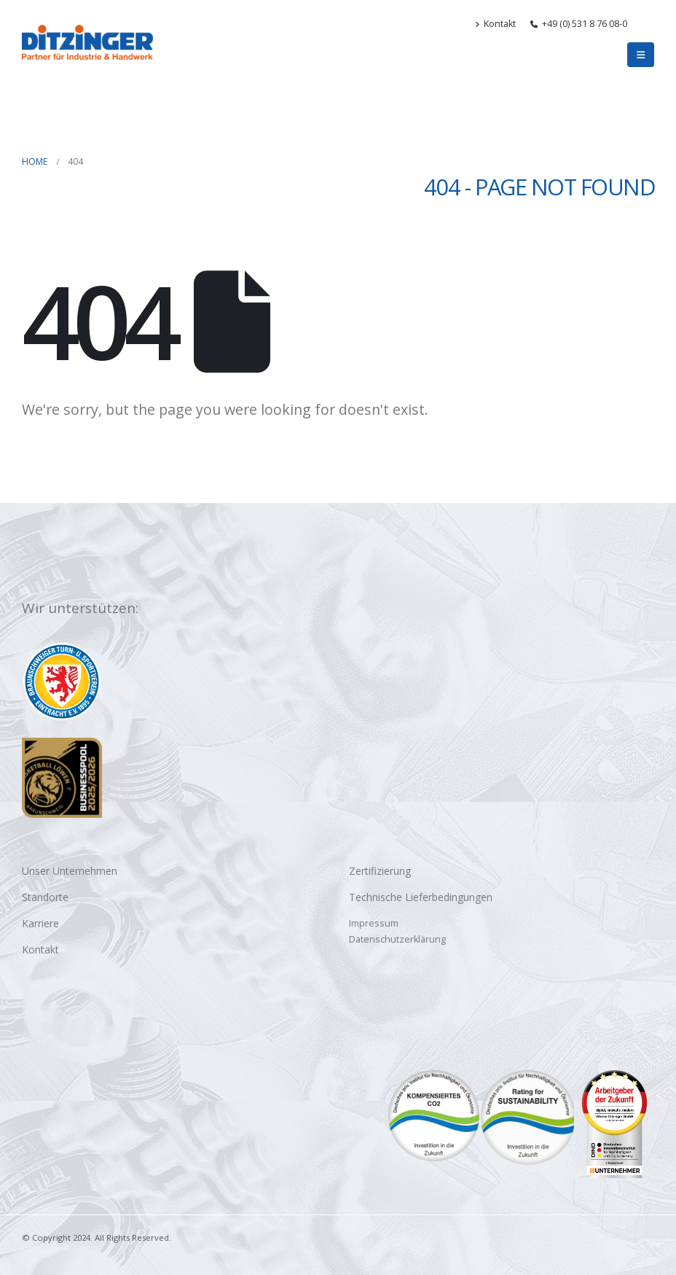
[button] (648, 24)
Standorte (45, 897)
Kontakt (495, 23)
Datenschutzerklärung (397, 939)
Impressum (373, 923)
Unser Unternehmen (69, 871)
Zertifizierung (380, 871)
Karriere (40, 923)
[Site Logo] (87, 42)
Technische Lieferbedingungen (420, 897)
